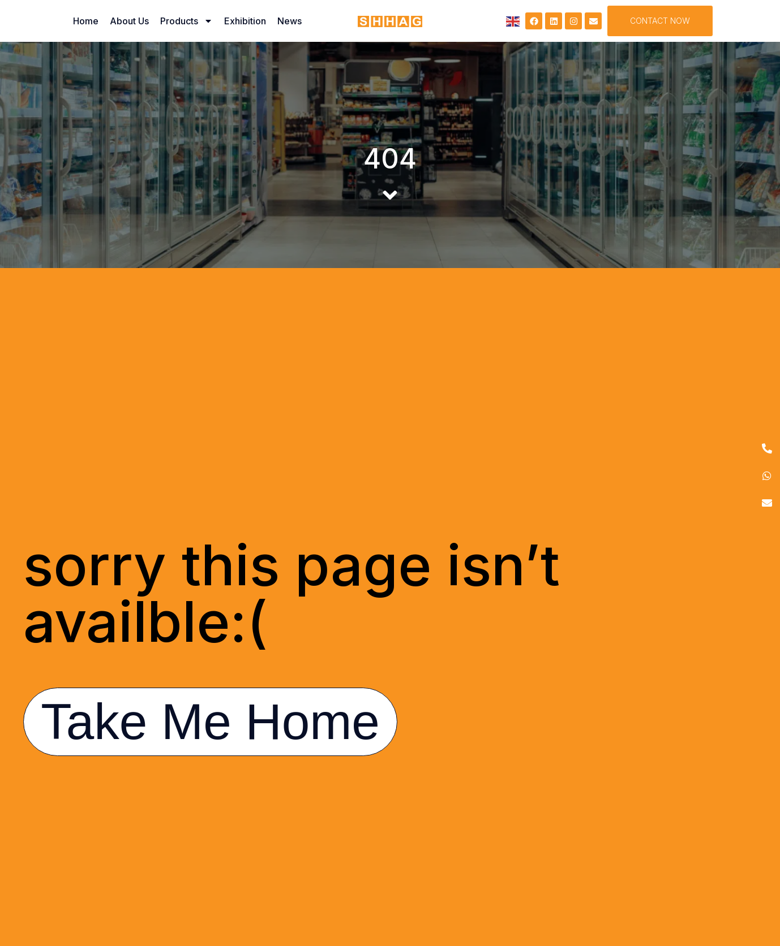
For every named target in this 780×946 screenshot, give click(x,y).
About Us (129, 21)
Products (186, 21)
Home (85, 21)
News (289, 21)
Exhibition (245, 21)
